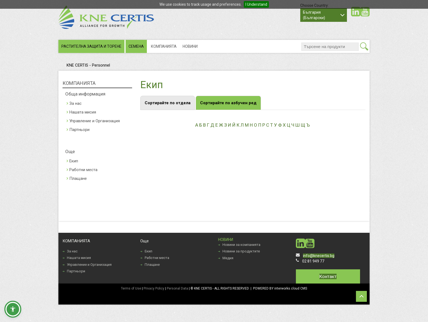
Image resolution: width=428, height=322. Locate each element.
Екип (73, 161)
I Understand (256, 4)
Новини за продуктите (241, 251)
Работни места (83, 169)
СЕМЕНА (136, 46)
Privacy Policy (154, 288)
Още (70, 151)
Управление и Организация (94, 120)
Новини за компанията (241, 245)
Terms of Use (131, 288)
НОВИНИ (190, 46)
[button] (12, 309)
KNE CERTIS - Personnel (88, 65)
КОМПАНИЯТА (164, 46)
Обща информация (85, 94)
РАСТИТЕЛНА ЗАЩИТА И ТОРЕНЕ (91, 46)
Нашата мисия (82, 112)
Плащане (78, 178)
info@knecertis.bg (318, 256)
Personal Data (177, 288)
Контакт (328, 276)
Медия (227, 258)
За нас (75, 103)
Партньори (79, 129)
